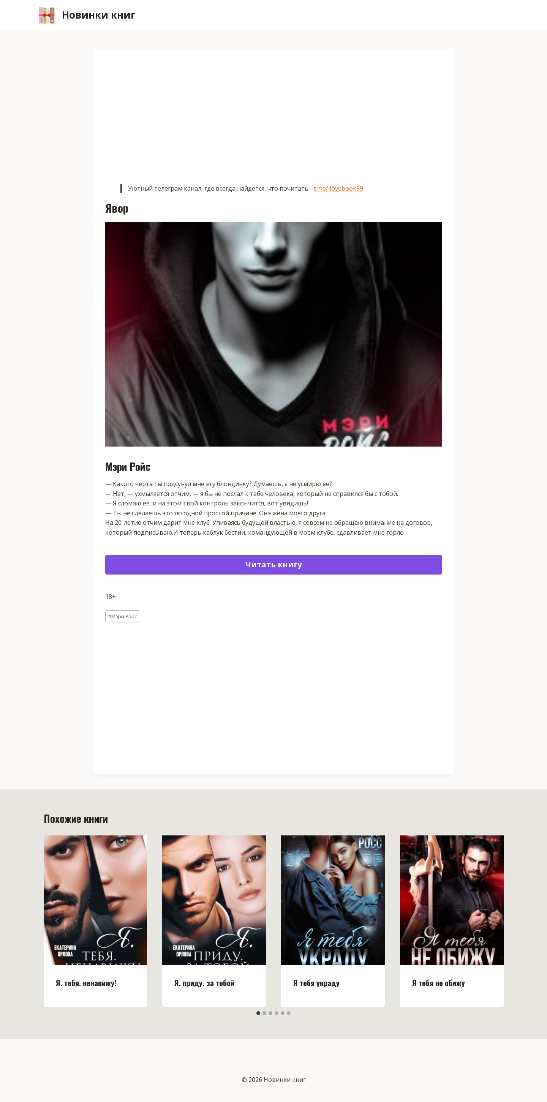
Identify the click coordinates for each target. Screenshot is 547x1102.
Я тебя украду (316, 982)
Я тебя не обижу (438, 982)
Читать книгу (273, 564)
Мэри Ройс (122, 616)
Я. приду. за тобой (204, 982)
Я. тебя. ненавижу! (86, 982)
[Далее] (490, 921)
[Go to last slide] (57, 921)
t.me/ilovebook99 (338, 188)
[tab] (258, 1013)
